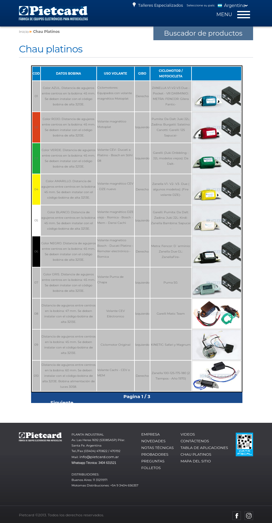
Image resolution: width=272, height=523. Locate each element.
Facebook (236, 515)
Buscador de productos (203, 33)
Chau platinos (196, 454)
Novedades (153, 441)
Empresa (150, 434)
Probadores (154, 454)
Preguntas (152, 461)
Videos (188, 434)
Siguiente (62, 402)
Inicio (24, 32)
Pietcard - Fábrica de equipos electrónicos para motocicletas (53, 13)
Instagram (249, 515)
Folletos (151, 467)
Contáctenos (195, 441)
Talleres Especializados (157, 5)
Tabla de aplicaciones (204, 447)
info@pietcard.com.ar (99, 456)
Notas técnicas (157, 447)
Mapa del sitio (196, 461)
